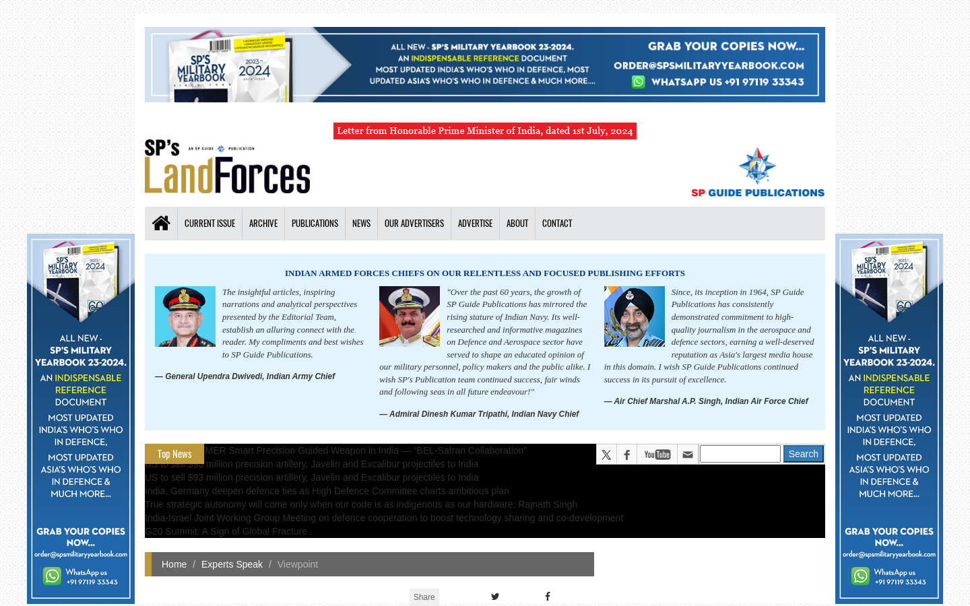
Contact (557, 223)
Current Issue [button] (210, 223)
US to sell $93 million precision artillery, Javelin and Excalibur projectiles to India (311, 464)
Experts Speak (232, 564)
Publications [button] (315, 223)
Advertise (475, 223)
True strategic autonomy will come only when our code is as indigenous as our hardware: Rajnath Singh (361, 504)
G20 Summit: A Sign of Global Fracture (226, 531)
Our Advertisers (414, 223)
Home (174, 564)
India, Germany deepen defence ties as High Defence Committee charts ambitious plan (327, 490)
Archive (263, 223)
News (361, 223)
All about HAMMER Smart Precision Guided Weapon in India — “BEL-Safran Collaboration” (336, 450)
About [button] (517, 223)
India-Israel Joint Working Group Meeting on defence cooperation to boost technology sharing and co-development (384, 517)
